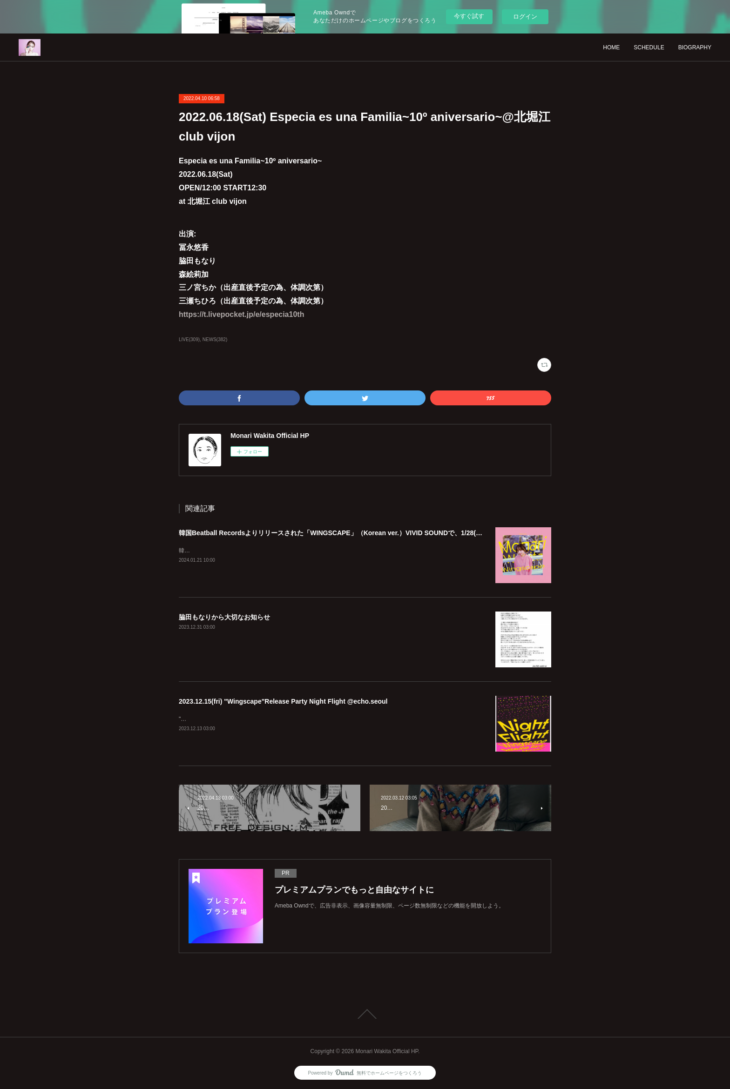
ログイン (525, 16)
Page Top (365, 1014)
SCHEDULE (649, 47)
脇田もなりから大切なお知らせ (224, 617)
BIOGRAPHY (694, 47)
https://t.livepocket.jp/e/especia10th (241, 314)
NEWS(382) (215, 339)
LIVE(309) (189, 339)
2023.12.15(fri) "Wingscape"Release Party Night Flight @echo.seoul (283, 701)
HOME (611, 47)
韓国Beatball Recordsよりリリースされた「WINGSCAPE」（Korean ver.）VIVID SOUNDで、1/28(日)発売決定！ (348, 533)
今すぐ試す (469, 16)
